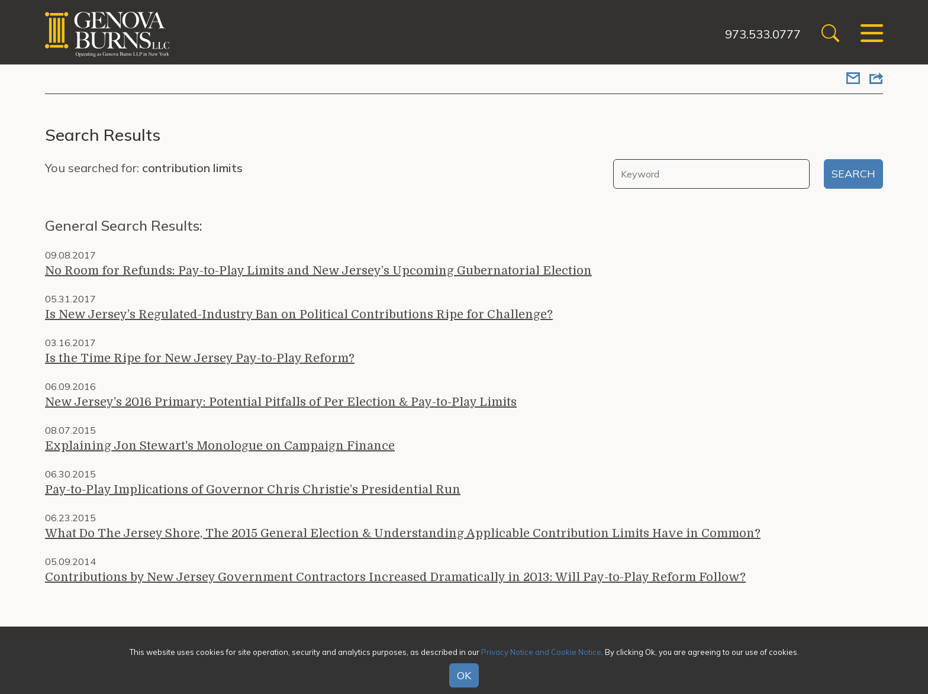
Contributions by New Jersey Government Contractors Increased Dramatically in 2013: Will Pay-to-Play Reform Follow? (395, 577)
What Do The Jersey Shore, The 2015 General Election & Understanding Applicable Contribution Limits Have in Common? (403, 533)
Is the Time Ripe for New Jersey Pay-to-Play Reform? (200, 358)
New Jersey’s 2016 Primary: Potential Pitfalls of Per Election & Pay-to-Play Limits (281, 402)
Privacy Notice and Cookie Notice (541, 652)
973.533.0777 (762, 34)
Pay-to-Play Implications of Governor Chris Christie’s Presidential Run (252, 489)
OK (464, 675)
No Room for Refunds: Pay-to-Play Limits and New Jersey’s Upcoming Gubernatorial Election (318, 270)
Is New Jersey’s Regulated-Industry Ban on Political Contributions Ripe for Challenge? (299, 314)
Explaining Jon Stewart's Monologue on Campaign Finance (220, 446)
